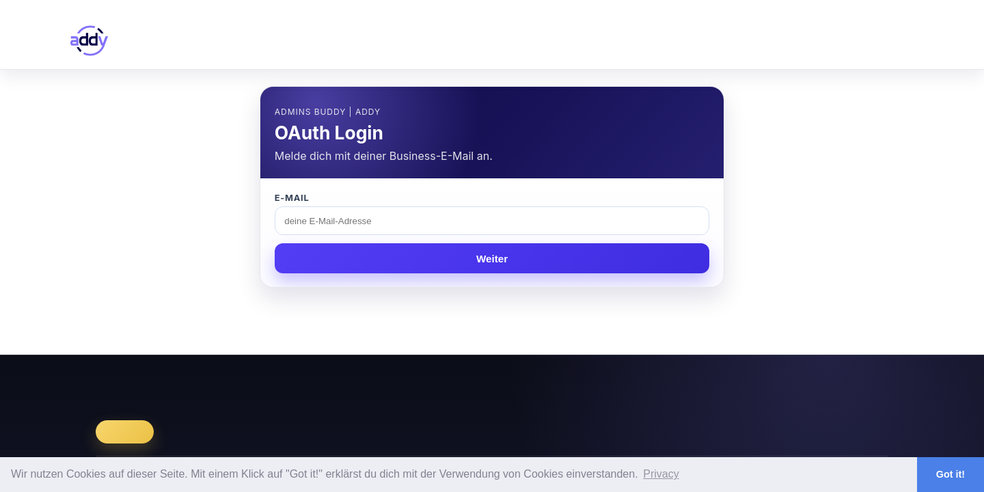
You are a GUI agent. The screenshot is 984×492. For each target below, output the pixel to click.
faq (836, 40)
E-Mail (292, 198)
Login (911, 6)
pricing (778, 40)
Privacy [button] (661, 474)
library (712, 40)
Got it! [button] (950, 474)
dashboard (565, 40)
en (838, 6)
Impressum (684, 381)
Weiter (492, 258)
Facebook (864, 381)
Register (879, 6)
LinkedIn (811, 381)
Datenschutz (750, 381)
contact (897, 40)
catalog (644, 40)
